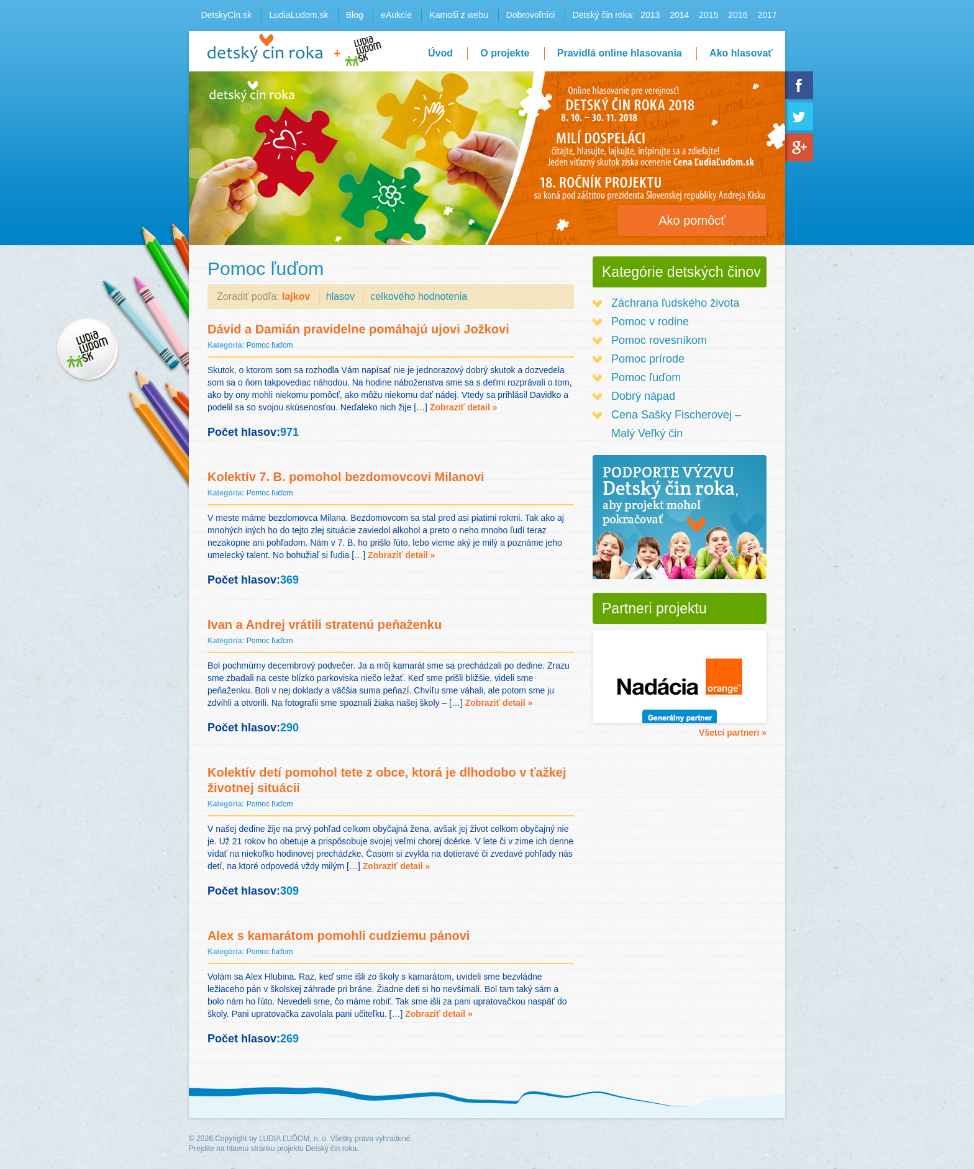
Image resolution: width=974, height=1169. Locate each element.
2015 (708, 15)
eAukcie (396, 15)
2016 (737, 15)
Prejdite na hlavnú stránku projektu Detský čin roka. (273, 1148)
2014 (679, 15)
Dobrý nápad (643, 396)
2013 (650, 15)
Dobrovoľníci (530, 15)
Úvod (440, 53)
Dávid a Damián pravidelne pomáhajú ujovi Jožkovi (358, 329)
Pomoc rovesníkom (659, 340)
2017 (766, 15)
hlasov (340, 296)
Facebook (799, 85)
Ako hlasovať (741, 53)
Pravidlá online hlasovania (619, 53)
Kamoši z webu (458, 15)
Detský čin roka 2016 (264, 48)
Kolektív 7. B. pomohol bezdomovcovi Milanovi (346, 477)
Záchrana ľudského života (675, 303)
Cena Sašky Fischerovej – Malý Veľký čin (676, 424)
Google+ (799, 147)
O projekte (504, 53)
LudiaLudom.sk (298, 15)
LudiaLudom (363, 51)
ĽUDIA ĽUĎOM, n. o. (293, 1138)
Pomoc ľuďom (270, 345)
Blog (354, 15)
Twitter (799, 116)
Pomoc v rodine (650, 321)
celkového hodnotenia (418, 296)
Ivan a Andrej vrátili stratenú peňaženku (324, 624)
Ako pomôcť (692, 220)
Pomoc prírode (648, 359)
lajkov (296, 296)
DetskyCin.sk (226, 15)
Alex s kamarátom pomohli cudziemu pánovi (338, 935)
